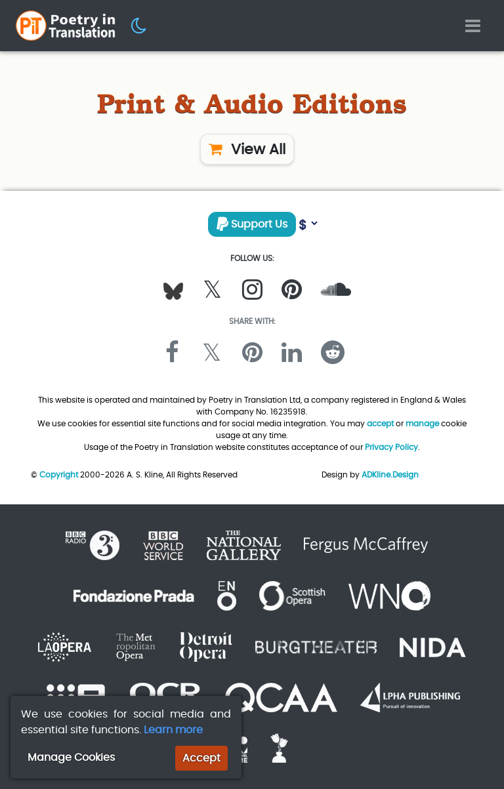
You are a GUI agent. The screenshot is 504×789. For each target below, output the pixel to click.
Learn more (173, 729)
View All (247, 149)
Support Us (252, 224)
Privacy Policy (391, 447)
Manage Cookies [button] (71, 757)
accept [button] (380, 423)
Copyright (58, 474)
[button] (139, 24)
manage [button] (422, 423)
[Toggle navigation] (472, 25)
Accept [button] (201, 757)
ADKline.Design (390, 474)
